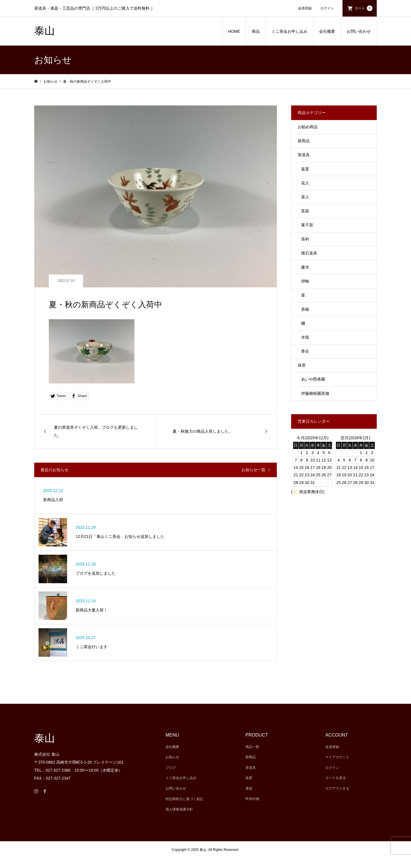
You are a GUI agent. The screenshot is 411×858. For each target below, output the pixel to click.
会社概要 (327, 31)
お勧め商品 (308, 127)
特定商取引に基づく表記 (184, 799)
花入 (305, 183)
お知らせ (172, 757)
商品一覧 (252, 747)
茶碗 (305, 309)
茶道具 (304, 155)
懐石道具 (309, 253)
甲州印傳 (252, 799)
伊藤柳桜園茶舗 (315, 393)
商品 (256, 31)
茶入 (305, 197)
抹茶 (302, 365)
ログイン (327, 8)
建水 (305, 267)
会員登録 (305, 8)
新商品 (304, 141)
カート (363, 8)
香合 (305, 351)
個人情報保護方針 (179, 809)
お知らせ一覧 (253, 469)
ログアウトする (337, 788)
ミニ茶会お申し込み (289, 31)
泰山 (44, 30)
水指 (305, 337)
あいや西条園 (313, 379)
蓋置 (305, 169)
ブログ (171, 768)
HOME (234, 31)
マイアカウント (337, 757)
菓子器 (307, 225)
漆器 (248, 788)
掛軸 (305, 281)
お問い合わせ (359, 31)
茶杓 (305, 239)
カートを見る (335, 778)
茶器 (305, 211)
